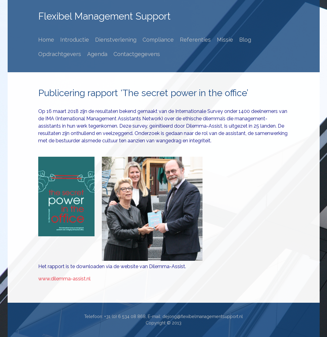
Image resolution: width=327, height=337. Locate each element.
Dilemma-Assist (204, 126)
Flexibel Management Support (104, 16)
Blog (245, 39)
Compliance (158, 39)
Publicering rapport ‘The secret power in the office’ (143, 93)
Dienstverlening (115, 39)
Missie (225, 39)
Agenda (97, 54)
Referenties (195, 39)
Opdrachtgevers (59, 54)
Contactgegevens (136, 54)
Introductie (74, 39)
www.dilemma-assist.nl (64, 279)
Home (46, 39)
